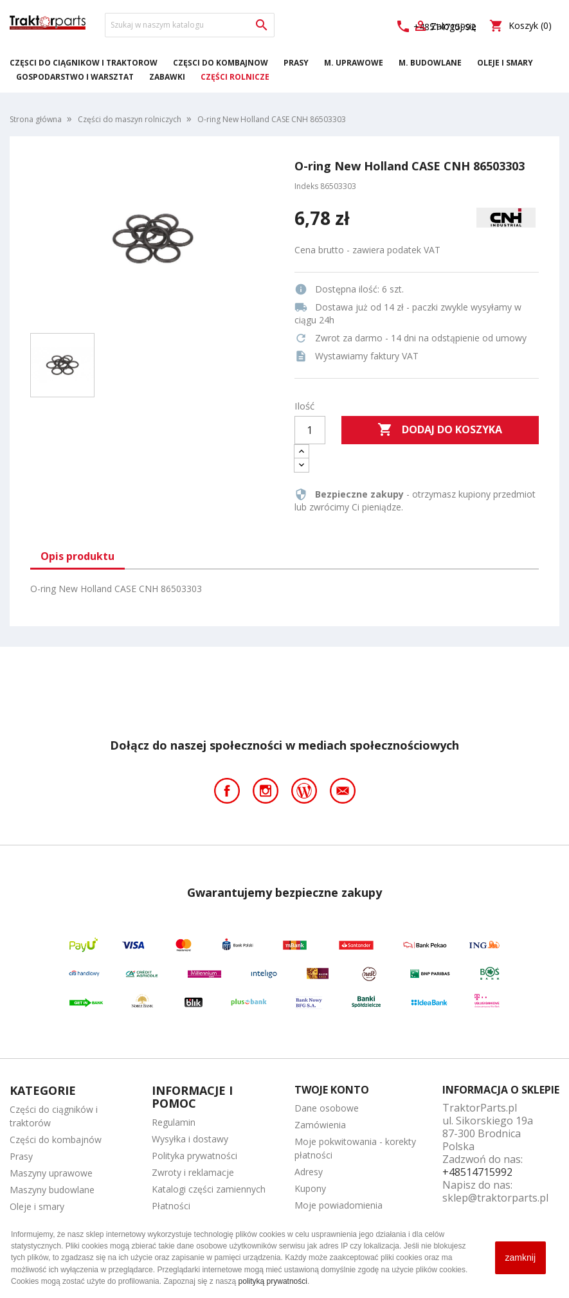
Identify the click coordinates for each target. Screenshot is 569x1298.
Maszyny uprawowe (51, 1173)
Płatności (171, 1206)
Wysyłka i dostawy (190, 1139)
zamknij (520, 1257)
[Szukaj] (190, 25)
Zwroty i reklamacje (193, 1172)
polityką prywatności (273, 1281)
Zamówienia (320, 1125)
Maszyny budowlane (52, 1190)
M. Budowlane (430, 62)
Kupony (310, 1188)
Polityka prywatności (194, 1155)
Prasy (296, 62)
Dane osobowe (326, 1108)
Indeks (306, 186)
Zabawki (167, 76)
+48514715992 (477, 1172)
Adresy (308, 1172)
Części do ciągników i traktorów (84, 62)
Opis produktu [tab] (77, 556)
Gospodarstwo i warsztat (75, 76)
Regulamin (173, 1122)
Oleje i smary (505, 62)
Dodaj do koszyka (439, 430)
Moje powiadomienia (338, 1205)
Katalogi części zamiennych (209, 1189)
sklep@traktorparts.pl (495, 1198)
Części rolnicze (235, 76)
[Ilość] (309, 430)
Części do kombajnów (220, 62)
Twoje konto (331, 1090)
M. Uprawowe (353, 62)
